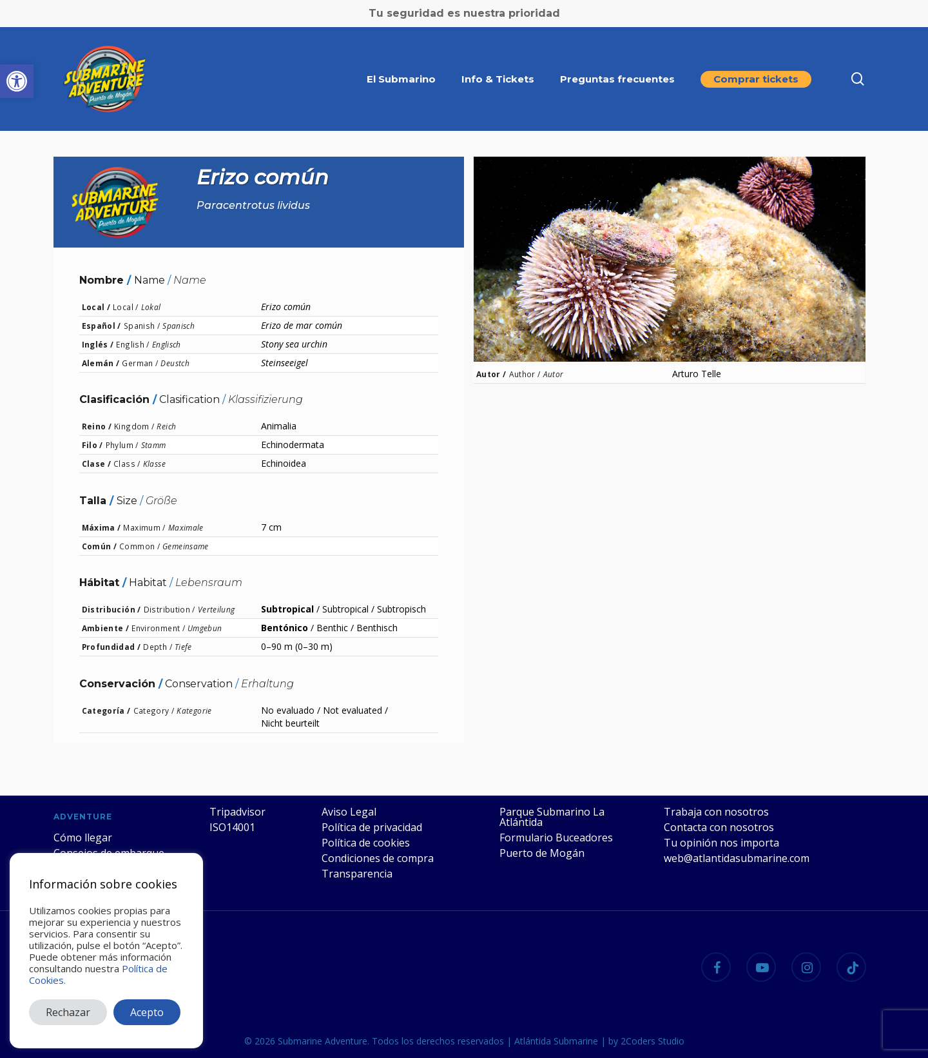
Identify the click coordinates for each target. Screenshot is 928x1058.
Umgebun (205, 628)
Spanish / (142, 325)
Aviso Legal (349, 812)
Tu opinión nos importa (721, 843)
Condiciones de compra (378, 858)
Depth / (157, 647)
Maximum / (144, 527)
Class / (126, 463)
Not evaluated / (355, 710)
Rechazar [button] (68, 1012)
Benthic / (335, 628)
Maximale (186, 527)
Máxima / (101, 527)
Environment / (158, 628)
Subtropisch (401, 609)
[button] (17, 81)
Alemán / (101, 363)
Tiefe (183, 647)
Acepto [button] (147, 1012)
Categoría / (106, 710)
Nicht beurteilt (290, 723)
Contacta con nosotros (719, 827)
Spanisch (178, 325)
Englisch (166, 344)
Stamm (153, 445)
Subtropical (287, 609)
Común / (99, 546)
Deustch (174, 363)
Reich (166, 426)
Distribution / (169, 609)
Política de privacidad (372, 827)
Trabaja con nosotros (716, 812)
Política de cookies (366, 843)
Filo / (92, 445)
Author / (525, 374)
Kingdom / (134, 426)
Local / (96, 307)
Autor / (491, 374)
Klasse (154, 463)
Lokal (151, 307)
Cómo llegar (82, 837)
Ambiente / (106, 628)
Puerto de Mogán (542, 853)
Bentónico (284, 628)
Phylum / (122, 445)
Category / (154, 710)
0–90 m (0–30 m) (297, 646)
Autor (553, 374)
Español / (101, 325)
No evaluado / (290, 710)
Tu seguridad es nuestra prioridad (464, 13)
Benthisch (377, 628)
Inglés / (98, 344)
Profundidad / (111, 647)
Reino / (97, 426)
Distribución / (111, 609)
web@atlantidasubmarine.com (736, 858)
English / (132, 344)
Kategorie (194, 710)
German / (140, 363)
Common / (139, 546)
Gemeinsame (185, 546)
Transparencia (357, 873)
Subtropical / (348, 609)
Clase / (96, 463)
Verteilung (216, 609)
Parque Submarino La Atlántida (551, 817)
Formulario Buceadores (556, 837)
